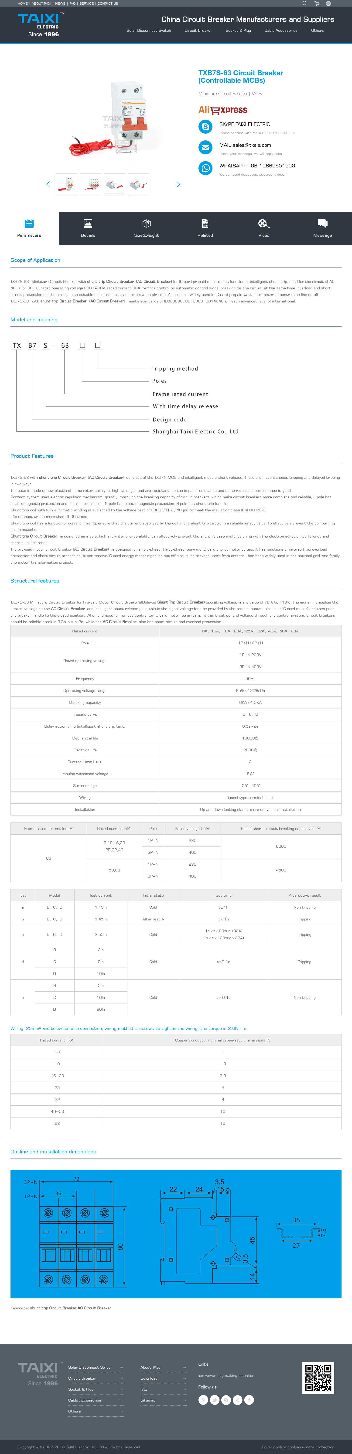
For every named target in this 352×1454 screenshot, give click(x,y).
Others (317, 30)
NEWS (60, 3)
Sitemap (163, 1400)
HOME (23, 3)
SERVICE (86, 3)
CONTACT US (108, 3)
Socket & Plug (238, 30)
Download (163, 1378)
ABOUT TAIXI (41, 3)
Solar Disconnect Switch (149, 30)
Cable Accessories (281, 30)
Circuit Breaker (198, 30)
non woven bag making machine (225, 1375)
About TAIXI (163, 1367)
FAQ (72, 3)
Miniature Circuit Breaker (54, 281)
